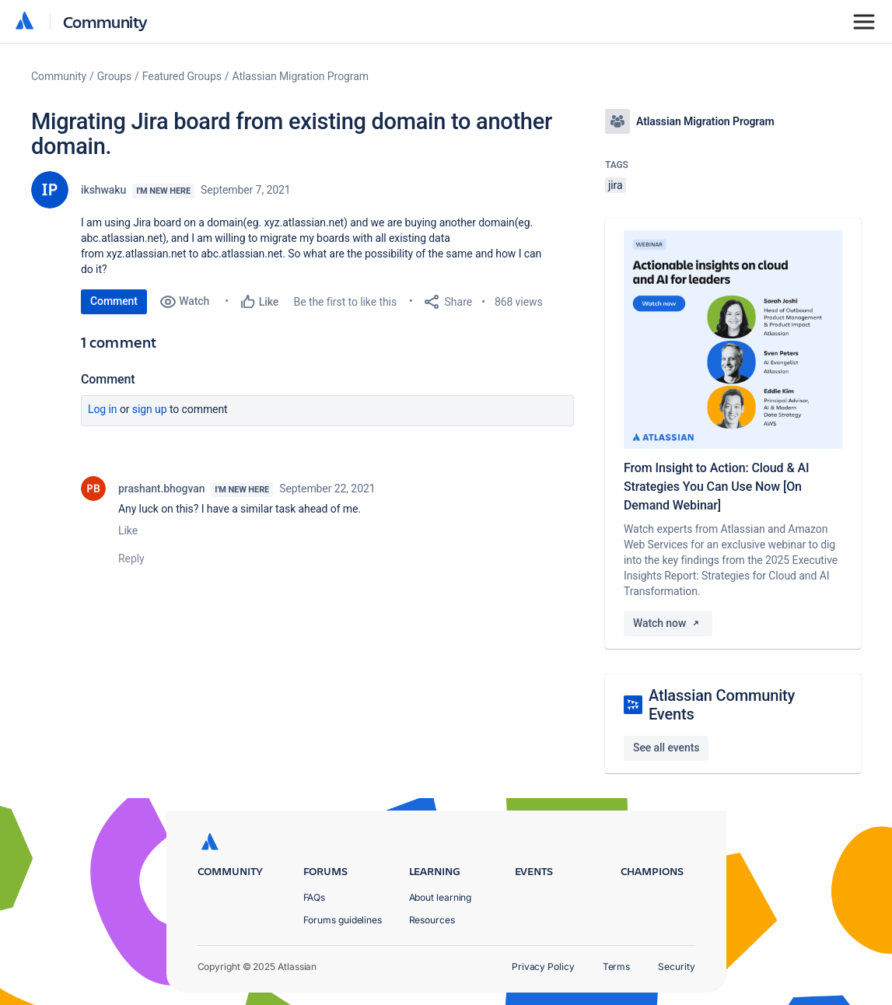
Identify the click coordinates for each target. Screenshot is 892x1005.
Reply (131, 558)
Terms (617, 966)
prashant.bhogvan (161, 488)
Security (676, 966)
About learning (440, 897)
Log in (102, 409)
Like (128, 530)
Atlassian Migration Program (301, 76)
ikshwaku (103, 190)
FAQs (314, 897)
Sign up (149, 409)
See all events (666, 747)
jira (615, 185)
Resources (432, 920)
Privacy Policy (543, 966)
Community (105, 21)
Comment (114, 301)
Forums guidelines (343, 920)
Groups (114, 76)
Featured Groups (182, 76)
